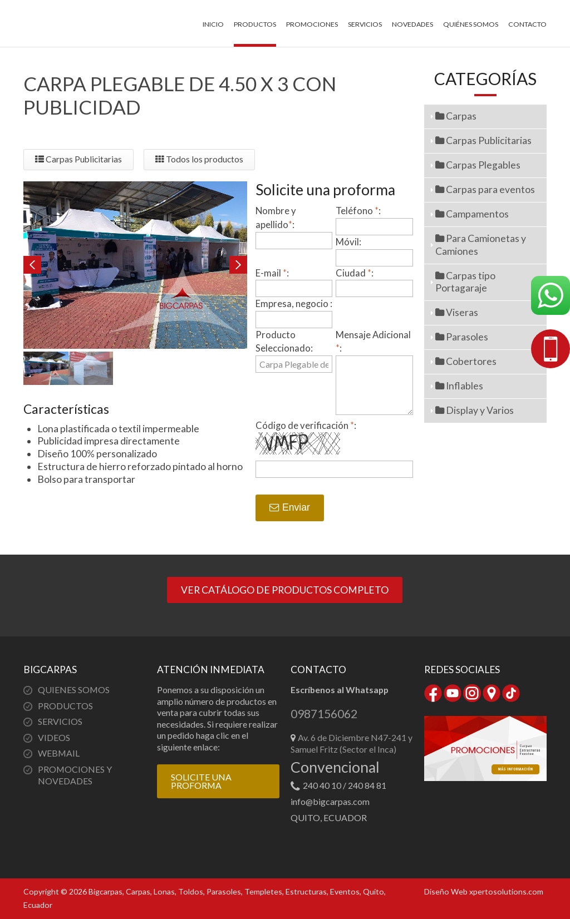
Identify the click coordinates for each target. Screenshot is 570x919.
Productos (255, 24)
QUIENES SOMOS (74, 689)
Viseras (456, 312)
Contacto (527, 24)
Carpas (455, 116)
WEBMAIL (59, 753)
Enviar (289, 507)
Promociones (312, 24)
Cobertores (466, 361)
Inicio (213, 24)
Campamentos (472, 214)
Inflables (459, 386)
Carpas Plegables (477, 165)
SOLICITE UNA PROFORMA (201, 781)
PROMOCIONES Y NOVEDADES (75, 775)
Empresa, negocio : (293, 303)
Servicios (365, 24)
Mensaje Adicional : (373, 341)
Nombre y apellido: (275, 217)
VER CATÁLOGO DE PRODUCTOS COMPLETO (285, 590)
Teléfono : (358, 210)
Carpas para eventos (485, 189)
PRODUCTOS (65, 705)
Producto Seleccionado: (284, 341)
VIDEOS (54, 737)
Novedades (412, 24)
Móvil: (348, 242)
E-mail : (272, 273)
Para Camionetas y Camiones (480, 245)
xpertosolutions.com (506, 891)
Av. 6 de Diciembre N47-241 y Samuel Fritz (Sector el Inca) (351, 743)
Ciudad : (355, 273)
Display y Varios (474, 410)
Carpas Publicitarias (78, 159)
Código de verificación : (305, 425)
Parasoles (461, 337)
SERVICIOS (60, 721)
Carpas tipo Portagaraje (465, 282)
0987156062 (324, 714)
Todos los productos (199, 159)
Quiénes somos (470, 24)
